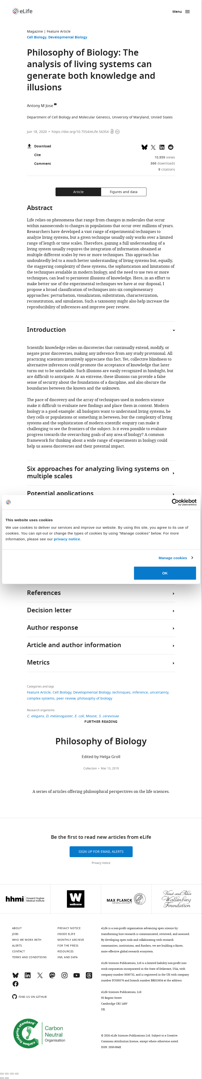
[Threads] (89, 977)
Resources (65, 951)
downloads (163, 163)
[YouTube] (76, 977)
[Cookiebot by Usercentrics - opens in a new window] (175, 502)
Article (78, 192)
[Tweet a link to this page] (153, 147)
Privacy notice (101, 863)
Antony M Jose (40, 106)
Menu (177, 12)
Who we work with (26, 940)
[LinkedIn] (27, 977)
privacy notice (67, 539)
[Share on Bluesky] (144, 147)
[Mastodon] (52, 977)
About (17, 928)
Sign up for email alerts (101, 851)
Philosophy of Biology (101, 742)
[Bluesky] (15, 977)
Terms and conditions (29, 957)
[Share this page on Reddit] (171, 147)
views (164, 157)
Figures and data (123, 192)
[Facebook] (15, 986)
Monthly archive (70, 940)
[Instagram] (64, 977)
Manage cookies (173, 558)
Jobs (15, 934)
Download (39, 147)
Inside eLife (66, 934)
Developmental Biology (67, 37)
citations (166, 169)
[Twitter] (40, 977)
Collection (90, 768)
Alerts (17, 946)
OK (165, 573)
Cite (34, 155)
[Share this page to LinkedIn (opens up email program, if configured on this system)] (162, 147)
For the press (68, 946)
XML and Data (67, 957)
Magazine (35, 31)
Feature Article (59, 31)
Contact (18, 951)
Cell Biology (36, 37)
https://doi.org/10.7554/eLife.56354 (80, 131)
